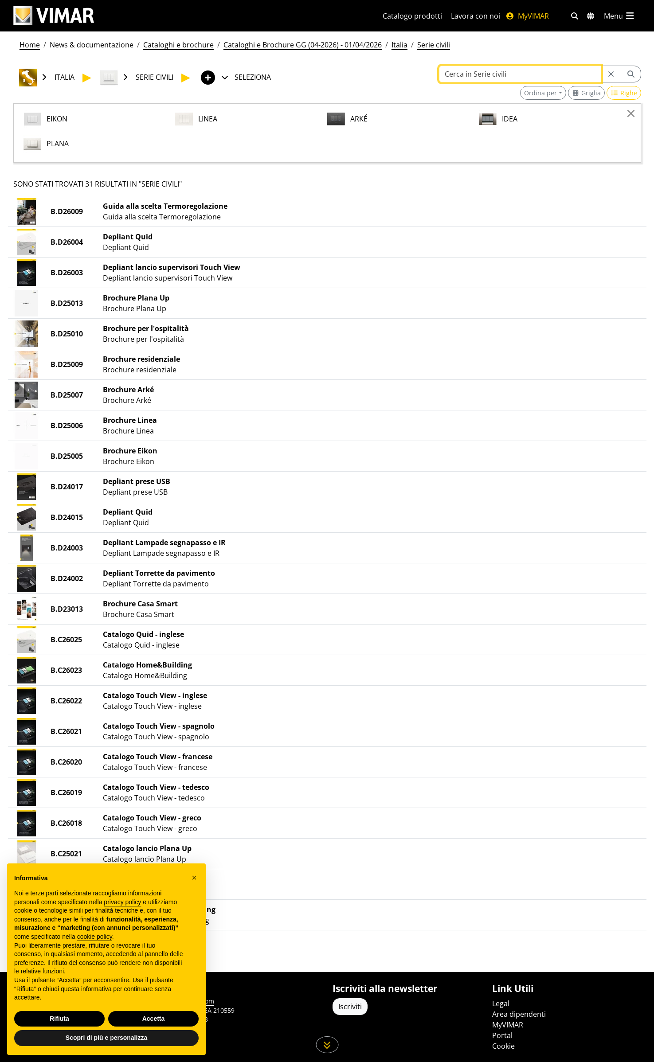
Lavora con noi (475, 16)
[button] (194, 878)
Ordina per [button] (540, 93)
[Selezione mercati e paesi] (590, 16)
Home (30, 45)
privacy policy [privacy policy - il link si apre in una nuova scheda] (122, 902)
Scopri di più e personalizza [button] (106, 1037)
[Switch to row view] (624, 93)
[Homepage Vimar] (53, 16)
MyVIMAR (527, 16)
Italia (399, 45)
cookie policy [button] (94, 936)
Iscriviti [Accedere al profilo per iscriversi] (350, 1006)
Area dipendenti (519, 1014)
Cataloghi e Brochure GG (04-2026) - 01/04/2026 (302, 45)
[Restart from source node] (611, 74)
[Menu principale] (620, 16)
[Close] (631, 113)
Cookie (503, 1046)
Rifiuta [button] (59, 1018)
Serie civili (433, 45)
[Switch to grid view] (586, 93)
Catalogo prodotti (412, 16)
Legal (500, 1003)
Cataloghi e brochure (178, 45)
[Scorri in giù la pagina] (327, 1044)
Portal (502, 1035)
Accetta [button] (153, 1018)
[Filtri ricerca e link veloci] (574, 16)
